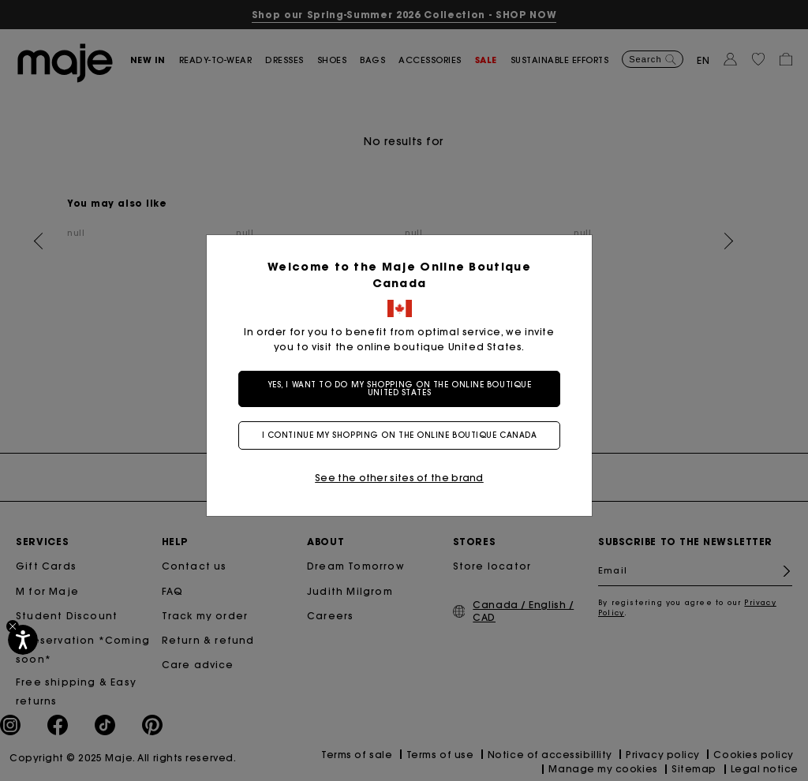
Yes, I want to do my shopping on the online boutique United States (404, 388)
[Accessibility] (23, 640)
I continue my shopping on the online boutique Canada (404, 435)
